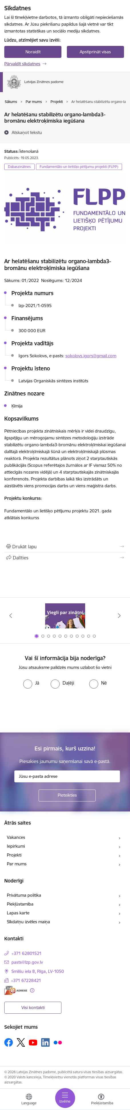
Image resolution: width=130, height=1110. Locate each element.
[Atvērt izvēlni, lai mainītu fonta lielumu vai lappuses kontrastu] (101, 1100)
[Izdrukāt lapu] (65, 546)
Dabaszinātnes (19, 167)
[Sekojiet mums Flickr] (57, 1042)
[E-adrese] (15, 990)
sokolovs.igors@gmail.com (90, 355)
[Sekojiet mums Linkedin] (45, 1042)
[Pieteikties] (67, 795)
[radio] (31, 682)
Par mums (17, 864)
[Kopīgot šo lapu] (65, 557)
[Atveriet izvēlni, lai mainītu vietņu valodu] (29, 1100)
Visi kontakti (33, 1007)
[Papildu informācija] (32, 990)
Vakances (16, 837)
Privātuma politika (24, 895)
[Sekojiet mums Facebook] (8, 1042)
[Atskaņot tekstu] (27, 132)
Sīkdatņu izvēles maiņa (28, 921)
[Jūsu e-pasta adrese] (67, 776)
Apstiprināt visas (95, 51)
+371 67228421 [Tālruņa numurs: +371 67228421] (26, 980)
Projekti (14, 855)
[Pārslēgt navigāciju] (65, 1098)
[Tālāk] (119, 615)
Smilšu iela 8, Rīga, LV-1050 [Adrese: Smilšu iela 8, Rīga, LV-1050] (37, 971)
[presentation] (47, 710)
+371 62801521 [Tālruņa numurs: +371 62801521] (26, 953)
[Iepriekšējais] (11, 615)
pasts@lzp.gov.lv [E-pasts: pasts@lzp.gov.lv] (27, 962)
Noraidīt (33, 51)
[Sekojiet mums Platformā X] (21, 1042)
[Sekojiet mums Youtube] (33, 1042)
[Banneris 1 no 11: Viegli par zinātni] (65, 615)
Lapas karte (18, 913)
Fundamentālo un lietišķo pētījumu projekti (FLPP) (79, 167)
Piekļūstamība (20, 904)
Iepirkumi (16, 846)
